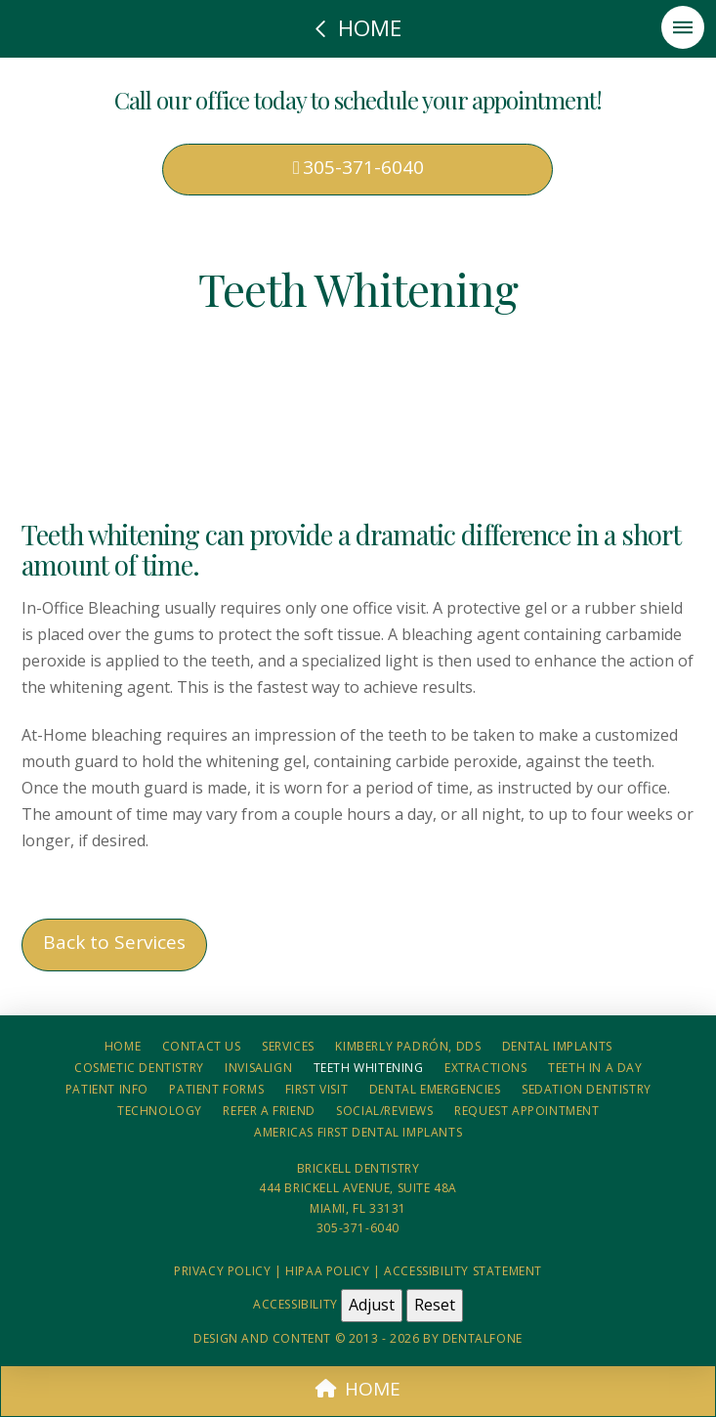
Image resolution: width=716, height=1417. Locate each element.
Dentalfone (482, 1338)
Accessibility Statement (463, 1271)
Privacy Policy (222, 1271)
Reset (434, 1304)
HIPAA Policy (327, 1271)
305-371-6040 (358, 167)
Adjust (372, 1304)
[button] (682, 27)
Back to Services (114, 942)
